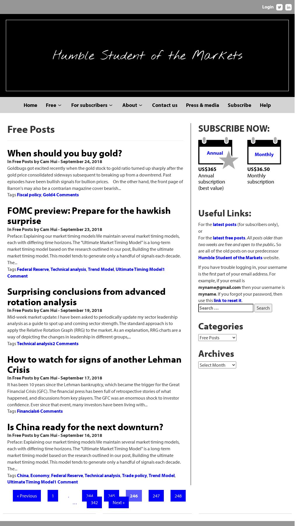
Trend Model (101, 267)
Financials (27, 409)
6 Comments (50, 409)
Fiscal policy (29, 199)
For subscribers (92, 109)
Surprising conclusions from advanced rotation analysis (87, 294)
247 (157, 487)
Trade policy (134, 466)
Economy (40, 466)
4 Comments (66, 199)
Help (267, 109)
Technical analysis (68, 267)
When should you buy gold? (65, 157)
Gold (48, 199)
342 (95, 494)
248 (179, 487)
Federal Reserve (33, 267)
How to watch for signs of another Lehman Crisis (95, 362)
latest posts (227, 229)
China (23, 466)
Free (53, 109)
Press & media (205, 109)
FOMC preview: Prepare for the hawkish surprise (89, 220)
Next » (120, 494)
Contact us (167, 109)
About (132, 109)
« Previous (28, 487)
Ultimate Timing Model (139, 267)
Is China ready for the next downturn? (86, 424)
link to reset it (271, 299)
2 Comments (66, 341)
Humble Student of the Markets (149, 57)
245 (113, 487)
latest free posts (232, 243)
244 (91, 487)
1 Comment (66, 473)
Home (33, 109)
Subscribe (242, 109)
